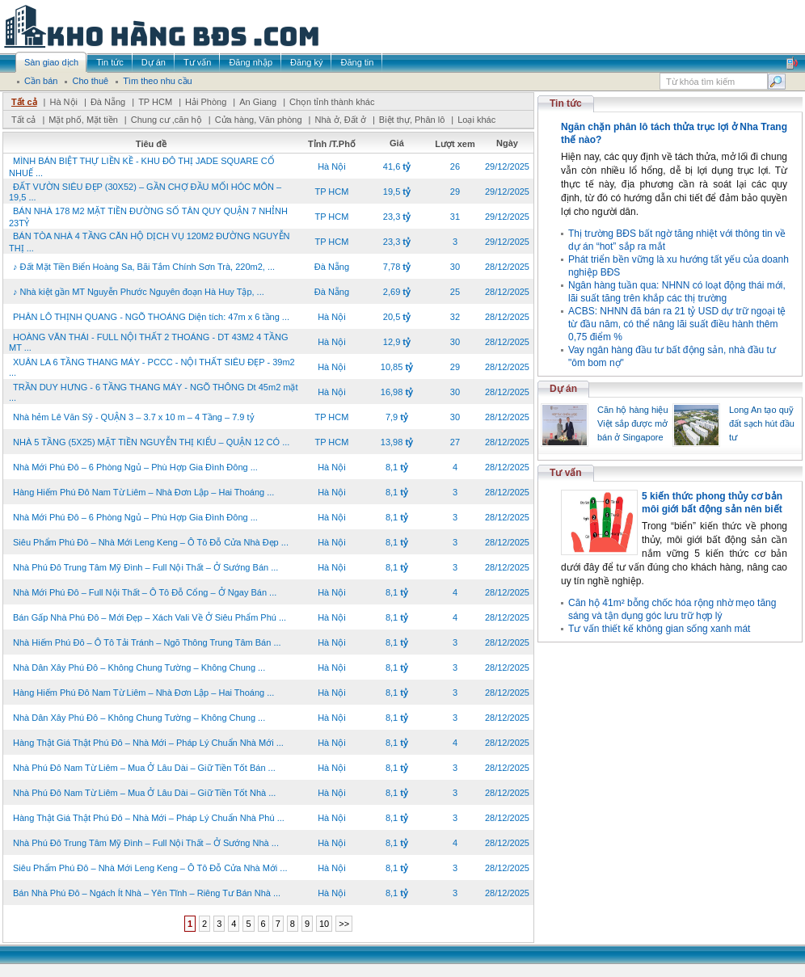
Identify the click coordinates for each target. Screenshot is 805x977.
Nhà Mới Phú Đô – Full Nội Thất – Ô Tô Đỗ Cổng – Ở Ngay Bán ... (144, 592)
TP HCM (155, 102)
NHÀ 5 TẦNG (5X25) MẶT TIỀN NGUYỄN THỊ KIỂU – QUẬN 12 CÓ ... (151, 442)
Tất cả (24, 102)
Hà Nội (63, 102)
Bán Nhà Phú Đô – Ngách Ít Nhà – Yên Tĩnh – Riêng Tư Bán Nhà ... (146, 893)
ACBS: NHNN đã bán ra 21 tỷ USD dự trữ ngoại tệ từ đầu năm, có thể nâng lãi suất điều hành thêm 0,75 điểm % (677, 324)
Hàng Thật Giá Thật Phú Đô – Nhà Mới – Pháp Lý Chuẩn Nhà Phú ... (148, 818)
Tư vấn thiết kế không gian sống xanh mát (659, 628)
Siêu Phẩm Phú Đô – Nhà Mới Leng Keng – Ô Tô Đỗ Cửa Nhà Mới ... (150, 868)
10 (324, 924)
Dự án (563, 388)
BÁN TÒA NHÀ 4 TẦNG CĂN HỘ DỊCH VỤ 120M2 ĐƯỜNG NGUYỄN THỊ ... (149, 242)
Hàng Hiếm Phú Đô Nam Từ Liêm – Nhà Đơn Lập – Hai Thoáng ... (143, 492)
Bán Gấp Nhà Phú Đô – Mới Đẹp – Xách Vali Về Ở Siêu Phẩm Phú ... (149, 617)
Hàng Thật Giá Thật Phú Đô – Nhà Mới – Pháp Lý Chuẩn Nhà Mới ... (148, 742)
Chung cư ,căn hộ (166, 119)
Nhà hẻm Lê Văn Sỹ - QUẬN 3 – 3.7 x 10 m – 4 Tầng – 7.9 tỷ (134, 417)
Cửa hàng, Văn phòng (258, 119)
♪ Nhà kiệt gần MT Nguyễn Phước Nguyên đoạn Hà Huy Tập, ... (138, 292)
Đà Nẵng (108, 102)
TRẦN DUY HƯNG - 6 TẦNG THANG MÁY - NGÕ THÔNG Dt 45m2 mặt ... (153, 392)
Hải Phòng (205, 102)
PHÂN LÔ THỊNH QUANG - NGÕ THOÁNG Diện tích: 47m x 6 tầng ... (151, 317)
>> (344, 924)
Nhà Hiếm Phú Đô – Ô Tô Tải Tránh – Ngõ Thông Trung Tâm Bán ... (147, 642)
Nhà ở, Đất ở (339, 119)
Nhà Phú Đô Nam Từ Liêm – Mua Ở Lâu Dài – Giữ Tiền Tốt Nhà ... (144, 793)
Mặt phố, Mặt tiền (83, 119)
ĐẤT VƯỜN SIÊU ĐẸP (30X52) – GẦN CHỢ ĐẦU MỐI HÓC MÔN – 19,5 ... (145, 192)
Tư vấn (566, 472)
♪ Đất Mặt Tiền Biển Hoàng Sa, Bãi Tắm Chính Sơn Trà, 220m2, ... (144, 267)
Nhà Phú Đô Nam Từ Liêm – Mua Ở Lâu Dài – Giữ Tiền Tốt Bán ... (144, 768)
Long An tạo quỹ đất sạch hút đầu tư (761, 423)
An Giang (257, 102)
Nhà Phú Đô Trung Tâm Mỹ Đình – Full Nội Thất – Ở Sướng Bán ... (145, 567)
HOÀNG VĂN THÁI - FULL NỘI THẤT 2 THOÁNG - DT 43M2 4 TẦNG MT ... (148, 342)
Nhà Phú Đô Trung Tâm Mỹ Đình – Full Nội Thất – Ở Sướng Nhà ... (146, 843)
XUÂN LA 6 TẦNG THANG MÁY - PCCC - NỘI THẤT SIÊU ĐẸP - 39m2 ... (152, 367)
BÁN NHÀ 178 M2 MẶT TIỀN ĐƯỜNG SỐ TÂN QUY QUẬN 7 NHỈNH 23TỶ (148, 217)
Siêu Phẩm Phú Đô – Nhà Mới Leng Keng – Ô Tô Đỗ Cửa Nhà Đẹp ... (151, 542)
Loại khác (476, 119)
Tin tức (566, 103)
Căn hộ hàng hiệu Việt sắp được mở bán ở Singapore (632, 423)
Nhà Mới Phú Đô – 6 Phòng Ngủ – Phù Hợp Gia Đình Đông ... (135, 467)
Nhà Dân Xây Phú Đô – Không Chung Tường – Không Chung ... (139, 667)
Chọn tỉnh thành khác (331, 102)
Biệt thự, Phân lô (412, 119)
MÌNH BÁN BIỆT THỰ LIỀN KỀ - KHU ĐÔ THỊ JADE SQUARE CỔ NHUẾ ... (142, 167)
